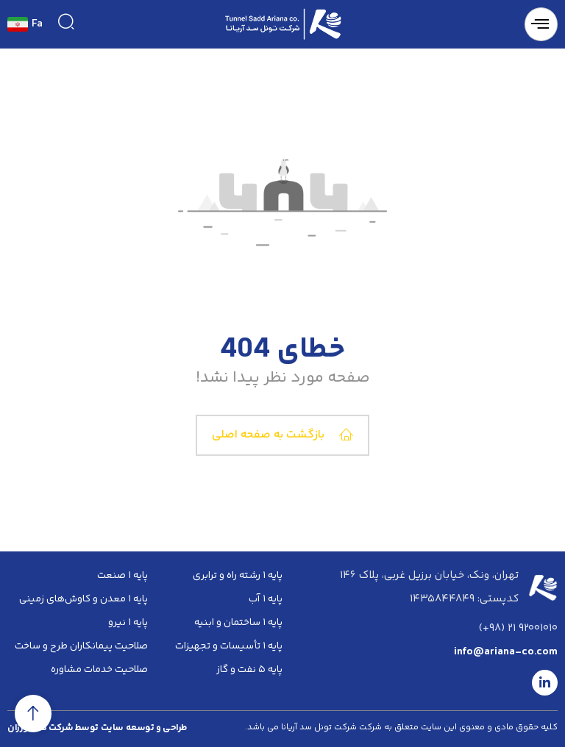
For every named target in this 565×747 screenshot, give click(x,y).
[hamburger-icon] (541, 24)
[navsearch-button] (66, 22)
